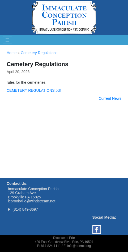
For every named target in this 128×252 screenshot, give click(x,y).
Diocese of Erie (64, 238)
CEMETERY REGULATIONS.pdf (34, 90)
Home (11, 53)
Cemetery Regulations (39, 53)
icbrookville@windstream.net (31, 201)
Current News (110, 98)
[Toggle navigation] (7, 40)
